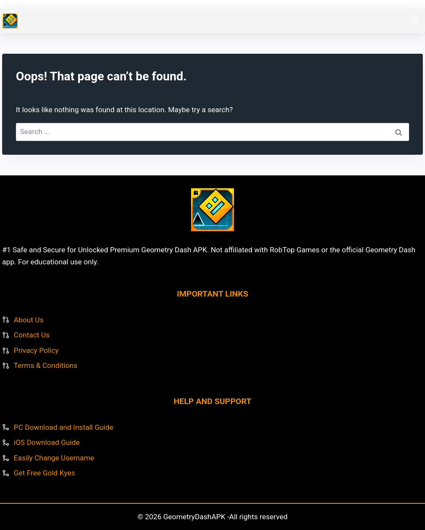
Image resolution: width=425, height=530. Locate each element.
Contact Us (31, 335)
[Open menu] (414, 21)
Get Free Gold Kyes (44, 473)
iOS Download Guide (47, 442)
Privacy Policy (36, 350)
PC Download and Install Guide (63, 427)
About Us (28, 320)
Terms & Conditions (45, 365)
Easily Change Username (54, 457)
